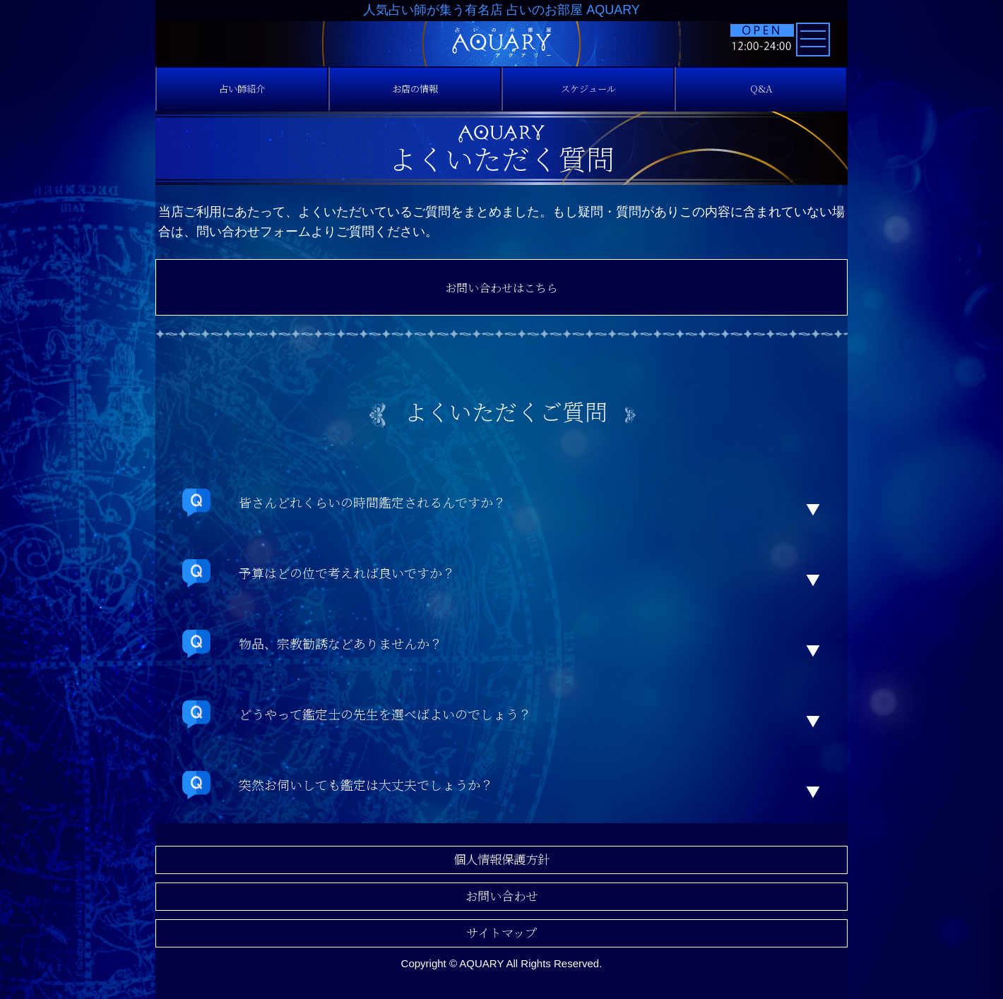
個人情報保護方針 (501, 859)
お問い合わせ (501, 896)
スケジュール (588, 88)
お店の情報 (415, 88)
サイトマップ (501, 932)
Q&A (761, 88)
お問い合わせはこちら (501, 288)
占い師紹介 (242, 88)
